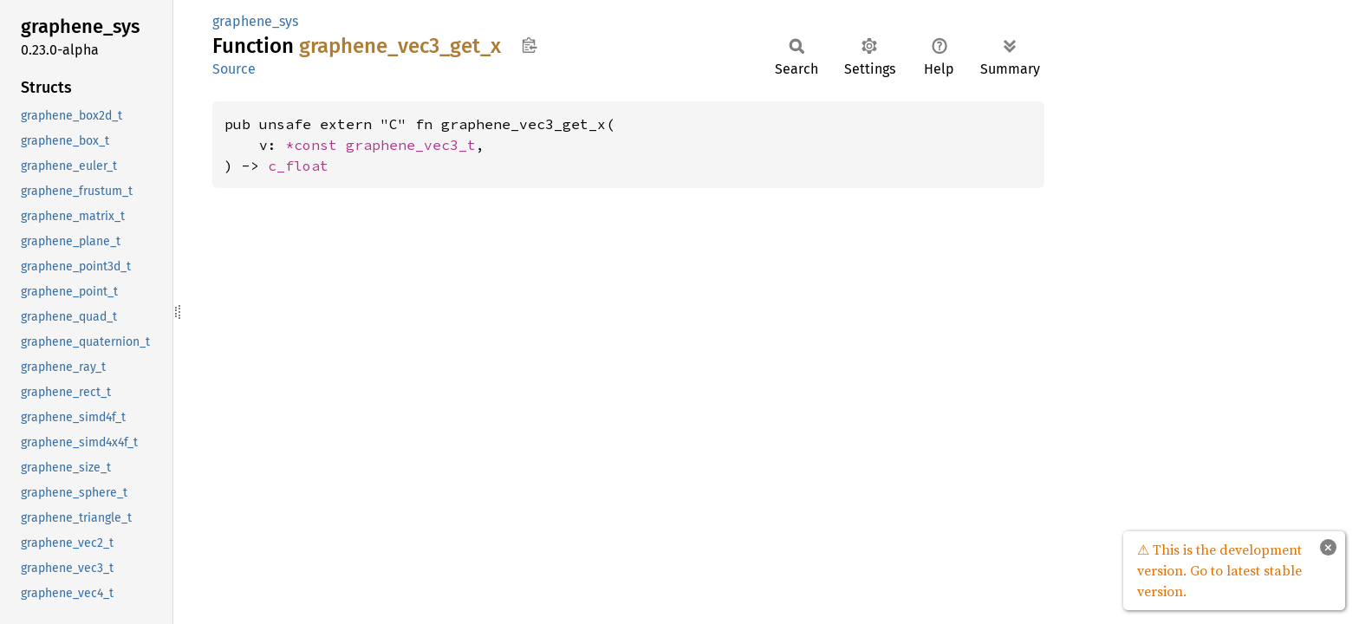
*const (315, 144)
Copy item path (529, 45)
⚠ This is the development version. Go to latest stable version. (1219, 570)
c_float (298, 165)
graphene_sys (255, 21)
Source (234, 69)
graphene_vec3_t (411, 144)
